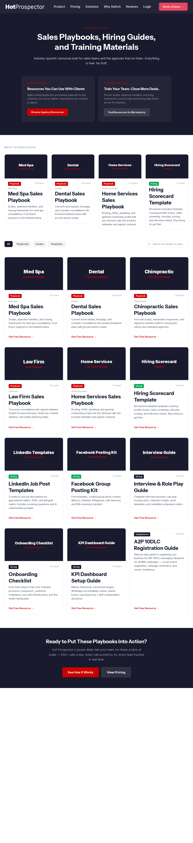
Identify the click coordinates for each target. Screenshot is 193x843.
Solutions (89, 6)
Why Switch (109, 6)
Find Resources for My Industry (126, 112)
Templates (56, 244)
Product (57, 6)
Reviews (130, 6)
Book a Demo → (172, 6)
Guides (40, 244)
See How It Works (80, 672)
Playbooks (23, 244)
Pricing (73, 6)
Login (144, 6)
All (8, 244)
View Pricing (116, 672)
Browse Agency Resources (47, 112)
